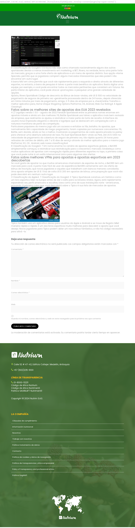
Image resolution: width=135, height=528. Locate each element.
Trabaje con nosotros (22, 439)
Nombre (15, 280)
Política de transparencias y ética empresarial (33, 463)
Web (13, 304)
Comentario (17, 249)
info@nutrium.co (68, 6)
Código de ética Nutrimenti (25, 388)
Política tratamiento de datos (26, 445)
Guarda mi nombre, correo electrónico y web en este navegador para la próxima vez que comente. (56, 318)
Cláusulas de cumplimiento (24, 420)
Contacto (16, 451)
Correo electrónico (20, 292)
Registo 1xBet (112, 223)
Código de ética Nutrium (24, 385)
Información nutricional (22, 427)
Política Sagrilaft (19, 475)
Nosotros (16, 433)
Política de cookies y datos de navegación (31, 457)
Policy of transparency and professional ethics (33, 469)
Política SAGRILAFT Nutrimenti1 (26, 390)
